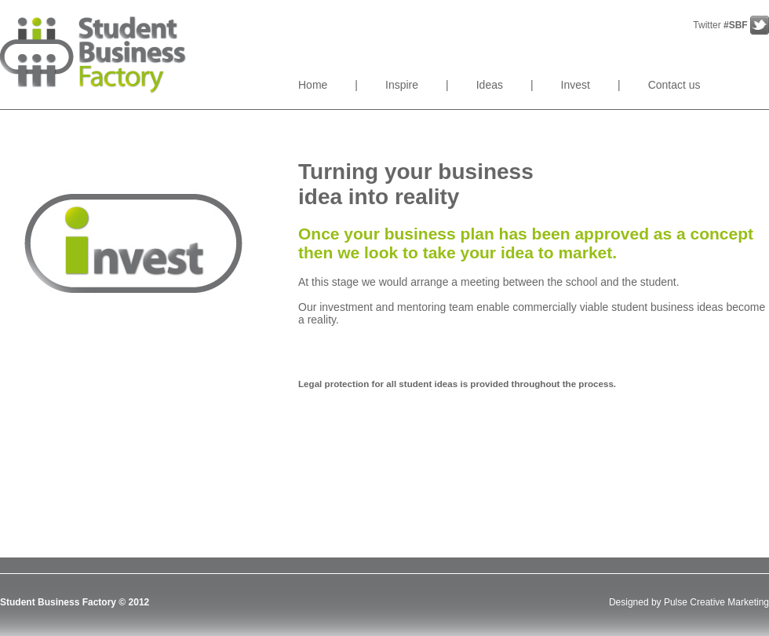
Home (312, 85)
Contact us (674, 85)
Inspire (401, 85)
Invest (575, 85)
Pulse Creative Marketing (716, 602)
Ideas (489, 85)
